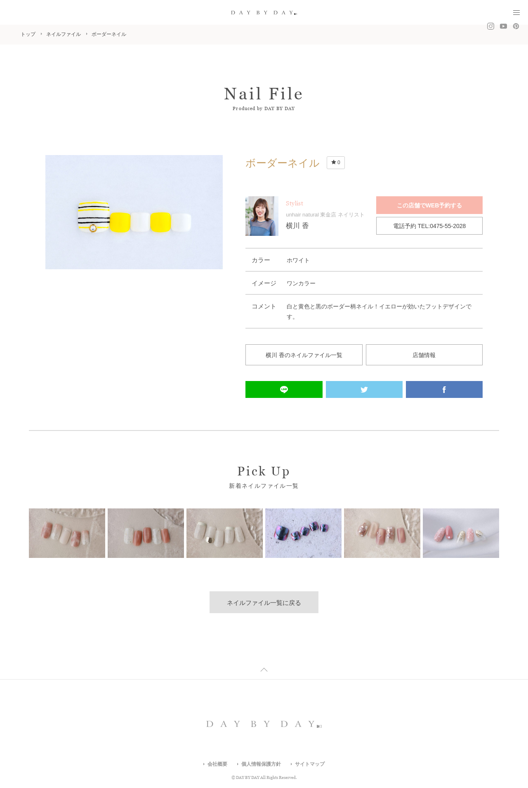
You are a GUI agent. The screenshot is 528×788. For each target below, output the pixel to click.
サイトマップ (310, 764)
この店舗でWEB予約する (429, 205)
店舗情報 (424, 355)
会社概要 (217, 764)
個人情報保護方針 (261, 764)
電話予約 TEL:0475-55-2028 (429, 226)
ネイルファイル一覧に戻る (264, 602)
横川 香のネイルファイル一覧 (304, 355)
